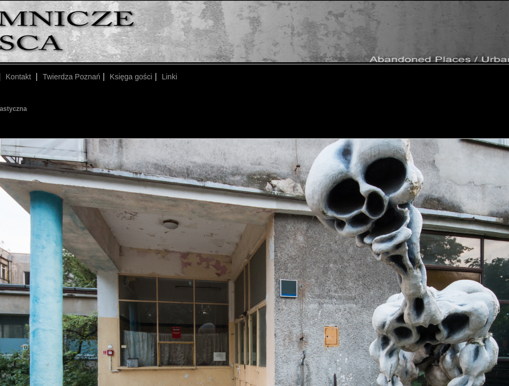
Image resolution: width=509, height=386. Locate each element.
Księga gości (131, 76)
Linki (169, 76)
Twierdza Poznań (71, 76)
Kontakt (19, 76)
